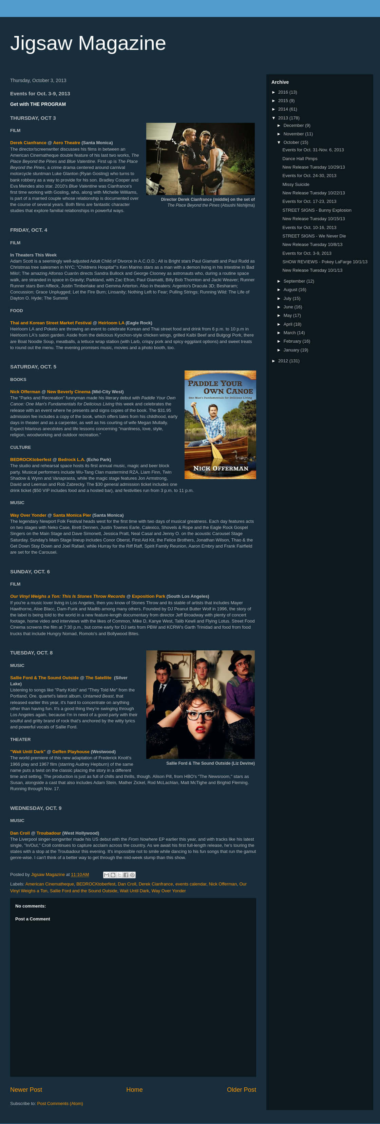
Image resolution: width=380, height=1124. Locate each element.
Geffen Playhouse (71, 751)
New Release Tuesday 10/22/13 (313, 192)
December (294, 125)
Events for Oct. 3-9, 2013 (306, 253)
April (289, 324)
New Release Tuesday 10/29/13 (313, 167)
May (288, 315)
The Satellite (99, 677)
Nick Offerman (25, 391)
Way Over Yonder (28, 515)
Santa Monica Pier (72, 515)
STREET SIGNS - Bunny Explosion (317, 210)
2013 (283, 117)
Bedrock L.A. (71, 459)
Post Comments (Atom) (60, 1103)
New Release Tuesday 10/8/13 (312, 244)
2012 (283, 360)
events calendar (190, 884)
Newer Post (26, 1089)
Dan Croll (20, 833)
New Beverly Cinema (69, 391)
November (294, 133)
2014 (283, 109)
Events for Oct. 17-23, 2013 (309, 201)
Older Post (241, 1089)
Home (134, 1089)
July (288, 298)
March (290, 332)
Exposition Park (148, 596)
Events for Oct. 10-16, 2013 (309, 227)
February (293, 341)
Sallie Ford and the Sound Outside (83, 890)
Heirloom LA (111, 322)
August (291, 289)
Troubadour (49, 833)
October (292, 142)
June (289, 306)
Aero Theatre (66, 142)
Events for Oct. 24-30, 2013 (309, 175)
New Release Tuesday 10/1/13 (312, 270)
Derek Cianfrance (28, 142)
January (292, 350)
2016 (283, 92)
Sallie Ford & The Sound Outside (44, 677)
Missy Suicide (295, 184)
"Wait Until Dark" (27, 751)
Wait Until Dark (134, 890)
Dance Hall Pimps (299, 158)
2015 (283, 100)
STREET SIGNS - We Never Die (314, 236)
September (295, 281)
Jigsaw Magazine (88, 43)
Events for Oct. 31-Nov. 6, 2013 (313, 149)
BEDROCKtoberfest (30, 459)
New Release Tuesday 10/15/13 (313, 218)
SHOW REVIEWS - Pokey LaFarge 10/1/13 (324, 261)
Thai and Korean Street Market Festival (51, 322)
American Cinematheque (49, 884)
